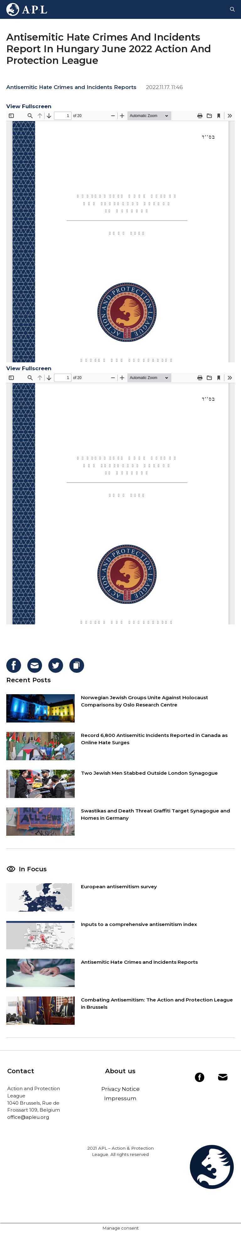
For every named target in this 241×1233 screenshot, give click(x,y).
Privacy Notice (120, 1089)
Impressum (120, 1098)
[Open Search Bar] (232, 9)
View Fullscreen (28, 106)
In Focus (33, 869)
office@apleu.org (28, 1117)
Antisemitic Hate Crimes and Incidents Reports (71, 87)
